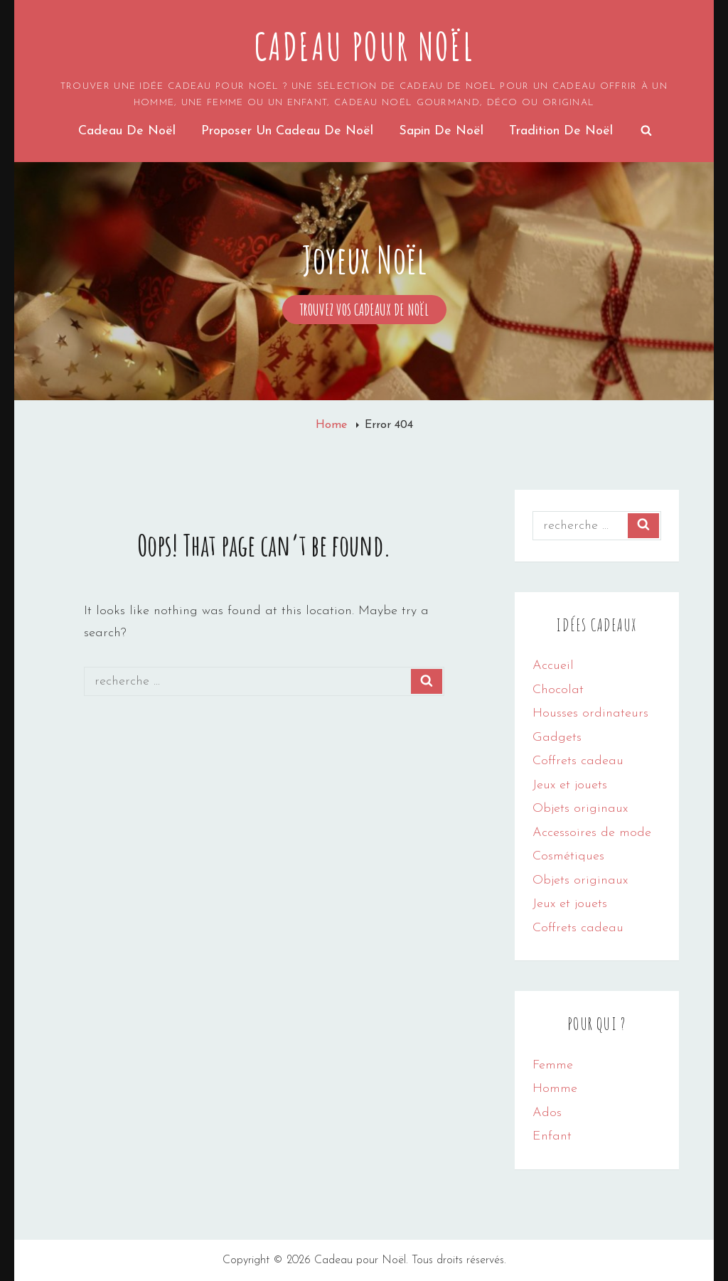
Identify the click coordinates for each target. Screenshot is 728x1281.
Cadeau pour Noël (364, 46)
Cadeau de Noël (127, 131)
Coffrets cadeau (577, 761)
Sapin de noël (441, 131)
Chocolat (558, 690)
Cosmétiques (568, 856)
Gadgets (557, 737)
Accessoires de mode (591, 833)
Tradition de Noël (561, 131)
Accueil (553, 665)
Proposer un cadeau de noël (287, 131)
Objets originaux (580, 808)
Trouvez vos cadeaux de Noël (373, 310)
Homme (554, 1088)
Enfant (552, 1136)
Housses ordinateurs (590, 713)
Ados (547, 1113)
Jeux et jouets (569, 785)
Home (333, 425)
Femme (552, 1065)
